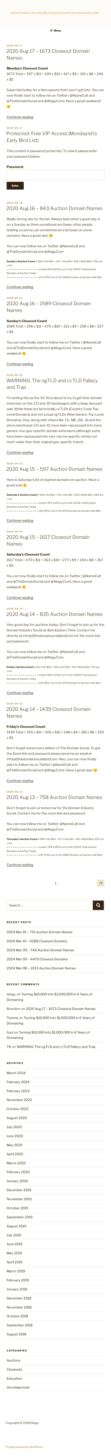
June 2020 (15, 1136)
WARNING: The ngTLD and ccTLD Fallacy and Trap (56, 1047)
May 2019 (14, 1253)
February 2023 (18, 1091)
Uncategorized (18, 1387)
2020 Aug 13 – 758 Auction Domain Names (54, 797)
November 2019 (19, 1199)
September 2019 (20, 1217)
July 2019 (14, 1235)
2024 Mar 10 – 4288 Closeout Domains (37, 941)
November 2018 (19, 1307)
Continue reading (20, 117)
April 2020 (15, 1154)
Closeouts (14, 1369)
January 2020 (17, 1181)
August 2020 (17, 1118)
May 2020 (14, 1145)
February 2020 (18, 1172)
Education (14, 1378)
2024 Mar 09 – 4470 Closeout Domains (37, 959)
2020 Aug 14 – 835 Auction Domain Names (54, 614)
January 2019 (17, 1289)
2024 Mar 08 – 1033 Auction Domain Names (41, 968)
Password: (55, 172)
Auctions (13, 1360)
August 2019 (16, 1226)
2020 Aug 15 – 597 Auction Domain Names (54, 469)
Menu (55, 30)
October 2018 (17, 1316)
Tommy (12, 1018)
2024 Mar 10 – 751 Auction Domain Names (40, 932)
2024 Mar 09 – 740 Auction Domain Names (40, 950)
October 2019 (17, 1208)
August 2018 (16, 1334)
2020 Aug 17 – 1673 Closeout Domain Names (61, 1009)
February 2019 (18, 1280)
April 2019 (14, 1262)
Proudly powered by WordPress (24, 1446)
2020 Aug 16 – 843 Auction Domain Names (54, 208)
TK (9, 1047)
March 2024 (16, 1073)
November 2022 (19, 1100)
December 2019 (19, 1190)
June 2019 (14, 1244)
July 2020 (14, 1127)
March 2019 (16, 1271)
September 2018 (20, 1325)
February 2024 (18, 1082)
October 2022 (18, 1109)
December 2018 (19, 1298)
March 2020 (16, 1163)
